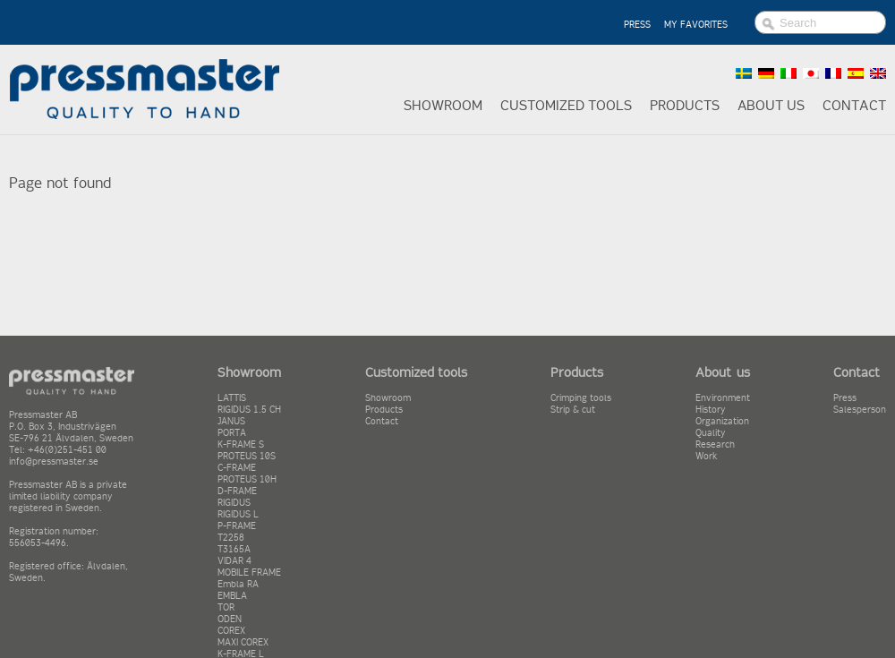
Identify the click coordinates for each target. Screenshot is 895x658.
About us (771, 105)
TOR (225, 607)
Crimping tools (580, 398)
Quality (710, 433)
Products (685, 105)
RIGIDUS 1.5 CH (249, 409)
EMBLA (232, 596)
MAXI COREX (242, 642)
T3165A (234, 549)
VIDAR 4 (234, 561)
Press (845, 398)
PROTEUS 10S (246, 456)
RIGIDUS (234, 502)
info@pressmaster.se (53, 461)
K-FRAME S (240, 444)
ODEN (229, 619)
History (710, 409)
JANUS (231, 421)
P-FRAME (236, 526)
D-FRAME (237, 491)
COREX (231, 631)
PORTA (231, 433)
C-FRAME (236, 468)
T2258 (230, 537)
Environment (722, 398)
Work (706, 456)
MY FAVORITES (696, 24)
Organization (722, 421)
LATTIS (231, 398)
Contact (854, 105)
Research (715, 444)
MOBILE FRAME (249, 572)
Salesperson (859, 409)
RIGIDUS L (238, 514)
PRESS (637, 24)
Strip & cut (572, 409)
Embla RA (238, 584)
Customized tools (566, 105)
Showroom (443, 105)
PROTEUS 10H (247, 479)
